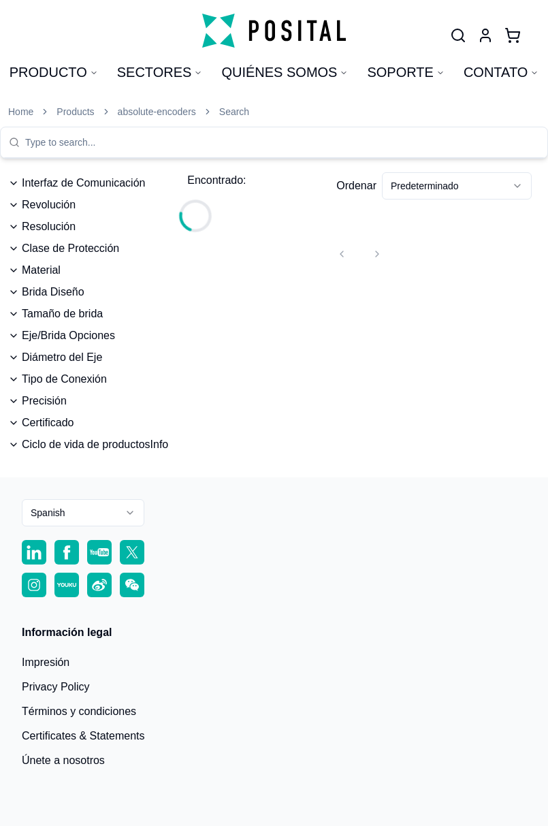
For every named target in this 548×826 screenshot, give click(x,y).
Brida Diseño (46, 292)
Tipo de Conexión (57, 379)
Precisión (37, 401)
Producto (54, 72)
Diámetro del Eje (55, 357)
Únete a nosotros (63, 760)
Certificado (41, 422)
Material (34, 270)
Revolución (42, 204)
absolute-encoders (157, 111)
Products (75, 111)
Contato (501, 72)
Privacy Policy (56, 687)
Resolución (42, 226)
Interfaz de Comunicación (76, 183)
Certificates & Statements (83, 736)
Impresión (45, 662)
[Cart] (512, 35)
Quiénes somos (284, 72)
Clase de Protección (63, 248)
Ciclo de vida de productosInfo (88, 444)
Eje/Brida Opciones (61, 335)
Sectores (160, 72)
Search (234, 111)
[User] (458, 35)
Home (20, 111)
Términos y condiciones (79, 711)
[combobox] (282, 142)
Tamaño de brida (55, 313)
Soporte (405, 72)
